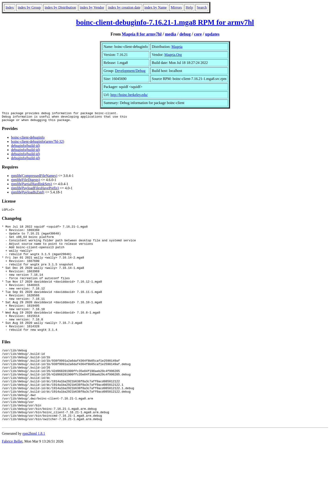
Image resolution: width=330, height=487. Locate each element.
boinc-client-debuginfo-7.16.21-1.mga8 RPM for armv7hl (165, 22)
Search (202, 7)
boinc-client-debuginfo (28, 139)
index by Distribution (60, 7)
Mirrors (176, 7)
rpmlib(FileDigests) (25, 182)
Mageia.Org (173, 55)
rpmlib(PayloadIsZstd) (27, 194)
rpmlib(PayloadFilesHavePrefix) (35, 190)
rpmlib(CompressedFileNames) (34, 178)
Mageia (176, 47)
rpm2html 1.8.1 (33, 473)
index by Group (29, 7)
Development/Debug (130, 71)
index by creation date (124, 7)
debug (185, 34)
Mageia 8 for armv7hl (142, 34)
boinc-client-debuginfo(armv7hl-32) (37, 144)
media (170, 34)
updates (212, 34)
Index (10, 7)
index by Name (155, 7)
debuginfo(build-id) (25, 148)
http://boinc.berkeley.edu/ (129, 95)
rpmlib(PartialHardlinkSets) (31, 186)
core (198, 34)
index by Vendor (92, 7)
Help (189, 7)
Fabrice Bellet (12, 481)
